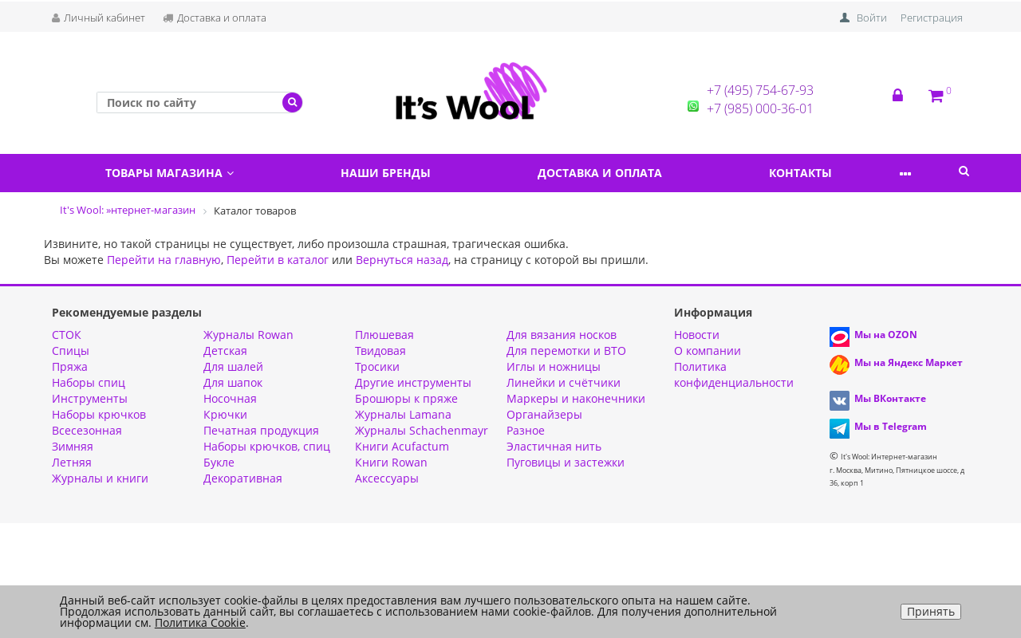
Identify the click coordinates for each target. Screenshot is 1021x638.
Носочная (230, 398)
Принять (931, 611)
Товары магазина (175, 172)
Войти (872, 17)
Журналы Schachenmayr (421, 430)
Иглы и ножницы (554, 366)
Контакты (837, 172)
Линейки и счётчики (564, 382)
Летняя (72, 462)
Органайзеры (544, 414)
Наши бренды (402, 172)
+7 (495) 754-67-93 (760, 90)
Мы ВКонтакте (890, 398)
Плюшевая (384, 334)
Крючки (225, 414)
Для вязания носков (562, 334)
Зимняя (72, 446)
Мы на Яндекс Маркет (908, 362)
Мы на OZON (885, 334)
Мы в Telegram (890, 426)
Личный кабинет (98, 17)
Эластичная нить (554, 446)
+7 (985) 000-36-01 (760, 108)
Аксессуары (387, 478)
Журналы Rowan (248, 334)
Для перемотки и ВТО (566, 350)
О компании (707, 350)
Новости (696, 334)
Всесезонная (87, 430)
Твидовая (380, 350)
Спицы (70, 350)
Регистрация (932, 17)
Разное (526, 430)
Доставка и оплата (214, 17)
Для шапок (232, 382)
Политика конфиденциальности (734, 374)
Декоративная (242, 478)
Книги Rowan (391, 462)
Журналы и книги (100, 478)
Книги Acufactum (402, 446)
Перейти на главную (164, 259)
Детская (225, 350)
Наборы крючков (99, 414)
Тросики (377, 366)
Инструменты (90, 398)
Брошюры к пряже (406, 398)
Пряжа (70, 366)
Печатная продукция (261, 430)
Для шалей (233, 366)
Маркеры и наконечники (576, 398)
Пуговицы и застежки (566, 462)
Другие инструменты (413, 382)
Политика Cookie (200, 622)
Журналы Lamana (403, 414)
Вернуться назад (402, 259)
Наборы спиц (88, 382)
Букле (219, 462)
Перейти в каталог (278, 259)
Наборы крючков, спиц (266, 446)
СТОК (66, 334)
